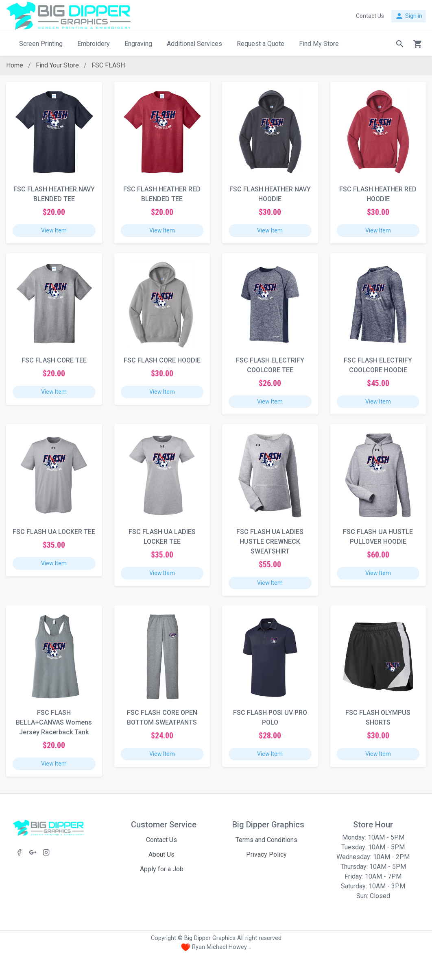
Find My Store (319, 44)
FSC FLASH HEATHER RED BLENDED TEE (162, 194)
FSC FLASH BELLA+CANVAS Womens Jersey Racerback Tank (54, 722)
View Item (54, 230)
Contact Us (161, 840)
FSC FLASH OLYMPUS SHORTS (377, 717)
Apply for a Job (161, 869)
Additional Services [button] (194, 44)
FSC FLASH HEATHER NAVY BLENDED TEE (54, 194)
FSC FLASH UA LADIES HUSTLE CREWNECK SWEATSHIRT (269, 541)
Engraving (138, 44)
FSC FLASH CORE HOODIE (162, 360)
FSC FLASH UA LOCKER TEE (54, 532)
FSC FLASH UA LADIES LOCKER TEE (162, 536)
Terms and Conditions (266, 840)
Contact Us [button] (370, 16)
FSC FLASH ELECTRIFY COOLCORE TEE (270, 365)
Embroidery (93, 44)
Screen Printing (41, 44)
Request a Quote (260, 44)
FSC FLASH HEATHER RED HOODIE (378, 194)
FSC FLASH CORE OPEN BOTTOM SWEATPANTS (162, 717)
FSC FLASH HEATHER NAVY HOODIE (270, 194)
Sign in (408, 16)
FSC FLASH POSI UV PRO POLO (270, 717)
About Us (161, 854)
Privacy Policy (266, 854)
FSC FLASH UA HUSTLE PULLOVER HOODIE (378, 536)
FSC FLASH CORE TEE (54, 360)
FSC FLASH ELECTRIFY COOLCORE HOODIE (378, 365)
